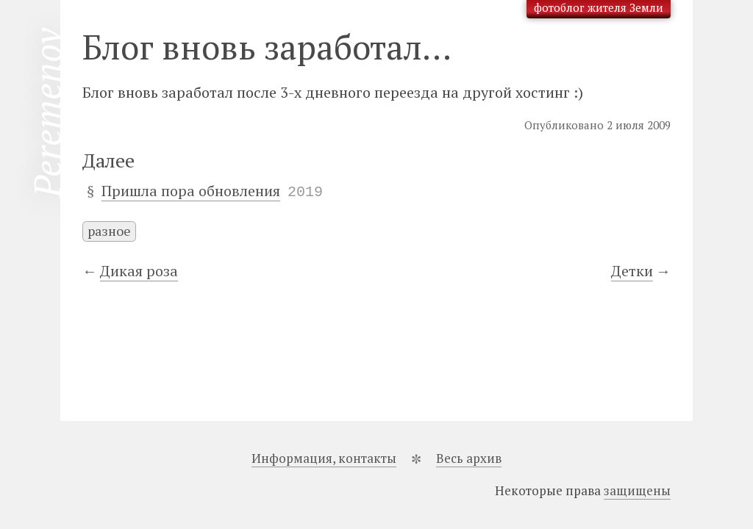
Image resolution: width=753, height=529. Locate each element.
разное (109, 231)
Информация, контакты (323, 458)
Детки (632, 271)
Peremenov (47, 113)
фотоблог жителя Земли (598, 7)
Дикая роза (139, 271)
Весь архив (469, 458)
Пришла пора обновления (190, 191)
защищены (637, 490)
